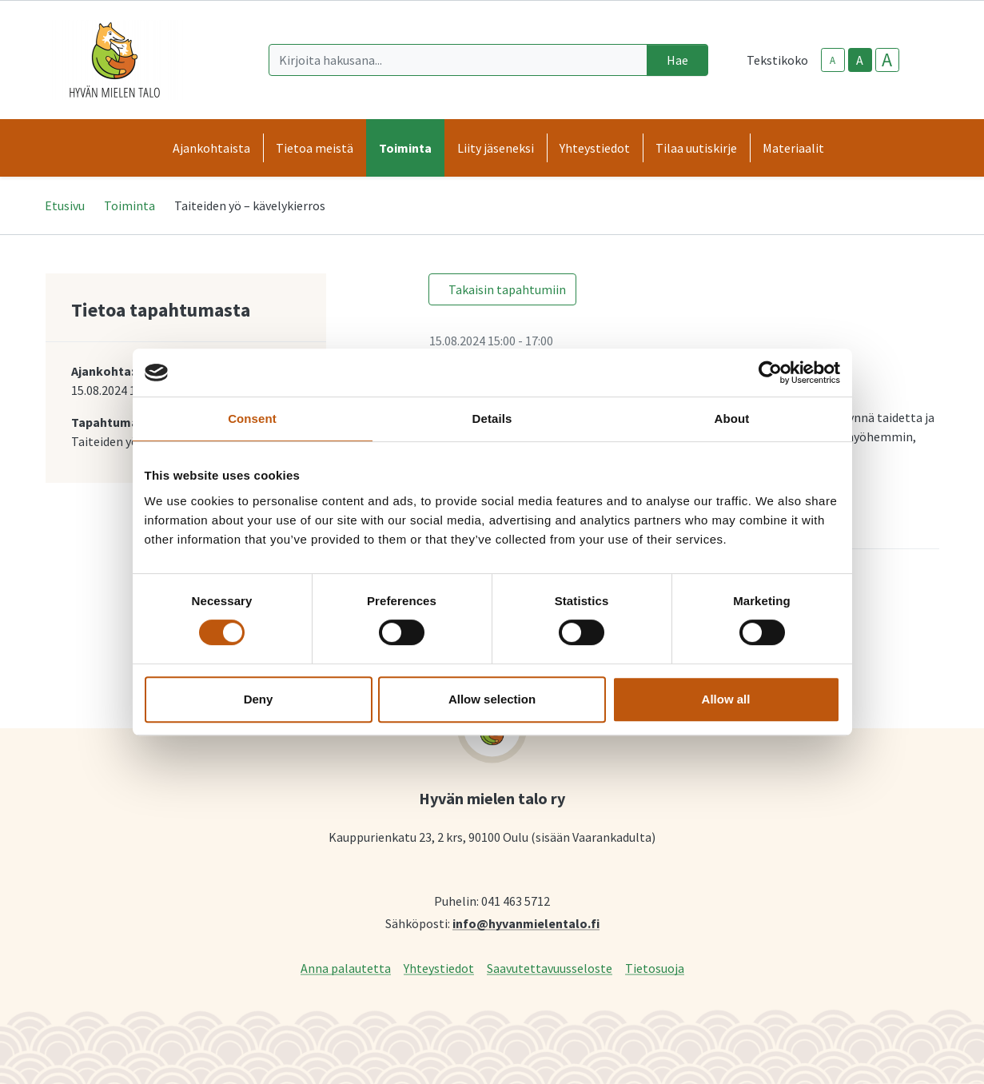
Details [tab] (492, 418)
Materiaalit (793, 148)
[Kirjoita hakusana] (458, 60)
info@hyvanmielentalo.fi (526, 923)
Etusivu (65, 205)
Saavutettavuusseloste (549, 967)
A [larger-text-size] (887, 60)
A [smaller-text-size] (832, 60)
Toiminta (129, 205)
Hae (677, 60)
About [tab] (732, 418)
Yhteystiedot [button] (595, 148)
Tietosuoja (654, 967)
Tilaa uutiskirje (696, 148)
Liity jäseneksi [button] (495, 148)
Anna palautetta (346, 967)
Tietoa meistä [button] (314, 148)
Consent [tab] (252, 418)
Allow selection (492, 699)
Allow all (726, 699)
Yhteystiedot (439, 967)
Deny (258, 699)
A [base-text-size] (859, 60)
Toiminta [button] (405, 148)
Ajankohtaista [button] (211, 148)
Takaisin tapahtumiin (507, 289)
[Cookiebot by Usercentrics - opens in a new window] (770, 373)
